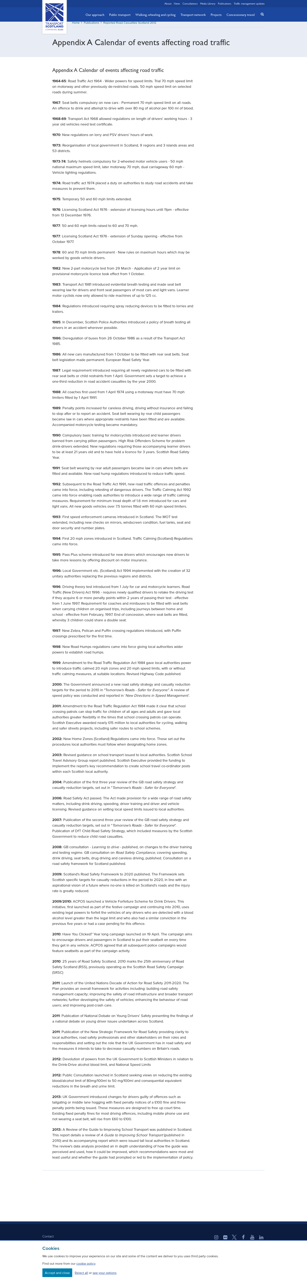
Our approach (95, 15)
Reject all (81, 1273)
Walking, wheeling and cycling (155, 15)
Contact (48, 1239)
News (177, 3)
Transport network (193, 15)
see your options (104, 1273)
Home (76, 25)
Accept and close (57, 1273)
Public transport (119, 15)
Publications (224, 3)
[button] (261, 14)
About (167, 3)
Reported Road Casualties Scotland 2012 (129, 25)
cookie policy (85, 1263)
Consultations (190, 3)
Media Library (207, 3)
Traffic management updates (249, 3)
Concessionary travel (241, 15)
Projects (216, 15)
